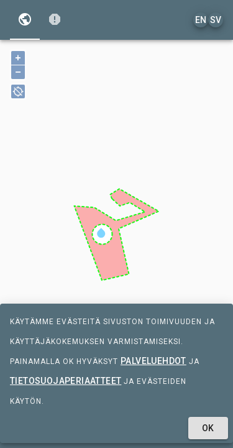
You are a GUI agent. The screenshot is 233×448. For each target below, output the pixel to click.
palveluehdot (153, 361)
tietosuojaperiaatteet (65, 381)
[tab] (25, 20)
